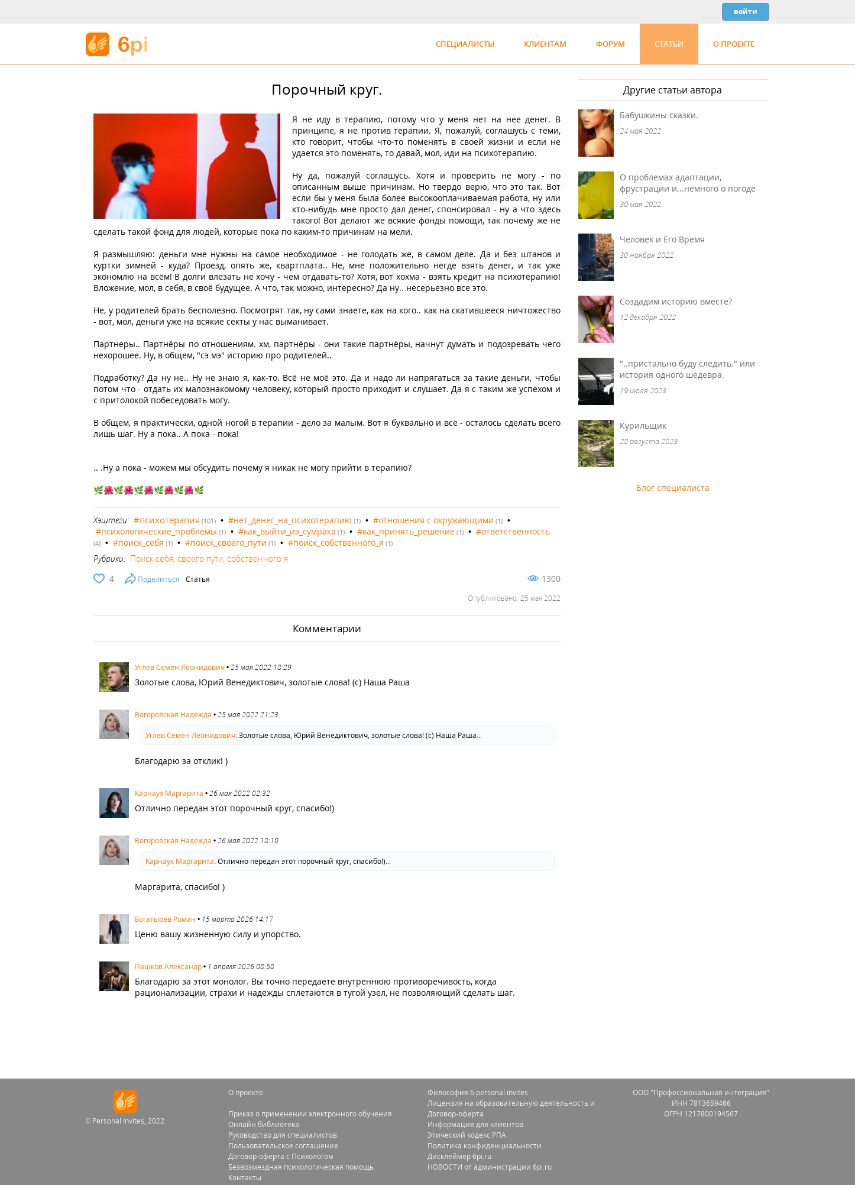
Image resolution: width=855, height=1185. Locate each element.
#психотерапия (167, 520)
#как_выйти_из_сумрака (287, 531)
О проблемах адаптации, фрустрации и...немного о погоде (688, 182)
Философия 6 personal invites (478, 1092)
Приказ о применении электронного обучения (310, 1114)
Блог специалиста (673, 487)
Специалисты (465, 43)
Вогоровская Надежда (173, 715)
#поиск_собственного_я (336, 542)
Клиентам (545, 43)
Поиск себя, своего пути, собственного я (209, 558)
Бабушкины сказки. (659, 115)
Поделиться (159, 579)
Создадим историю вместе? (676, 301)
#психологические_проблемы (156, 531)
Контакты (244, 1178)
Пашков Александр (168, 966)
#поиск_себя (138, 542)
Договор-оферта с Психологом (280, 1156)
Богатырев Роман (165, 919)
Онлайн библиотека (263, 1124)
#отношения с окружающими (433, 520)
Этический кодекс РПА (467, 1135)
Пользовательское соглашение (283, 1146)
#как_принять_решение (406, 531)
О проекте (733, 43)
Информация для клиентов (475, 1124)
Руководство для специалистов (282, 1135)
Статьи (669, 43)
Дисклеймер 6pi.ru (459, 1156)
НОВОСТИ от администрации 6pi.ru (490, 1167)
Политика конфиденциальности (485, 1146)
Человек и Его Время (662, 239)
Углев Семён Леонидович (180, 667)
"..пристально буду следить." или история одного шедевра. (687, 369)
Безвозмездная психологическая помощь (301, 1167)
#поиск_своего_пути (226, 542)
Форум (610, 43)
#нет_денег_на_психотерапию (290, 520)
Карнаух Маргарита (169, 793)
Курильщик (643, 425)
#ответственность (513, 531)
